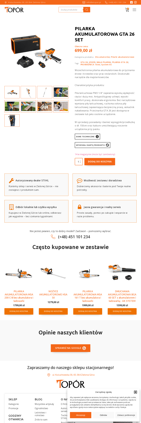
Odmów (103, 415)
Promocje (13, 408)
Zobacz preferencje (126, 415)
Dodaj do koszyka (100, 161)
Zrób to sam (41, 419)
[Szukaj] (86, 9)
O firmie (65, 404)
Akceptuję (80, 415)
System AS (106, 64)
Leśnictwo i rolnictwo (40, 414)
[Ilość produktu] (79, 161)
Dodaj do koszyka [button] (19, 311)
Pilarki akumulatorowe (122, 57)
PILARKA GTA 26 (120, 62)
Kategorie (14, 404)
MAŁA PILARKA (104, 62)
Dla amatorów (102, 57)
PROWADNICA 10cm (90, 64)
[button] (135, 392)
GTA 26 (84, 62)
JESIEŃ (92, 62)
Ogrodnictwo (41, 408)
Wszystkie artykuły (44, 404)
